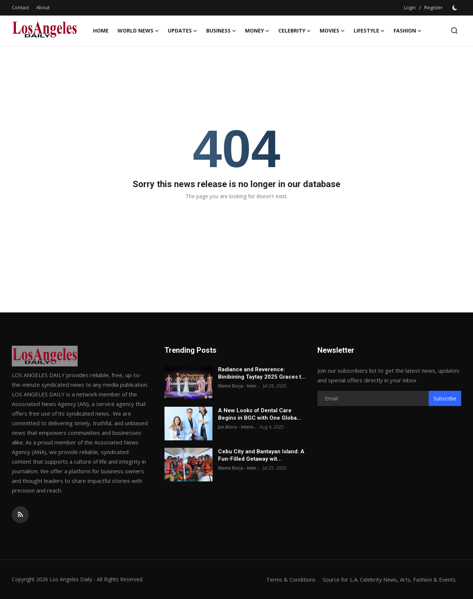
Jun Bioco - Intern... (237, 427)
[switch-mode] (455, 7)
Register (433, 7)
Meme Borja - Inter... (239, 386)
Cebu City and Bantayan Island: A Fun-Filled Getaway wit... (261, 455)
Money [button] (257, 30)
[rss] (20, 514)
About (43, 7)
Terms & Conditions (286, 579)
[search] (454, 30)
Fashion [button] (408, 30)
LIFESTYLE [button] (369, 30)
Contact (20, 7)
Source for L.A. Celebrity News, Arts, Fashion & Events (387, 579)
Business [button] (221, 30)
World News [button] (138, 30)
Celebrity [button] (294, 30)
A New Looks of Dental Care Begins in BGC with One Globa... (259, 414)
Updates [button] (182, 30)
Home (101, 30)
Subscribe (444, 398)
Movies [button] (332, 30)
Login (410, 7)
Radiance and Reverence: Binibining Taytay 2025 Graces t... (262, 373)
